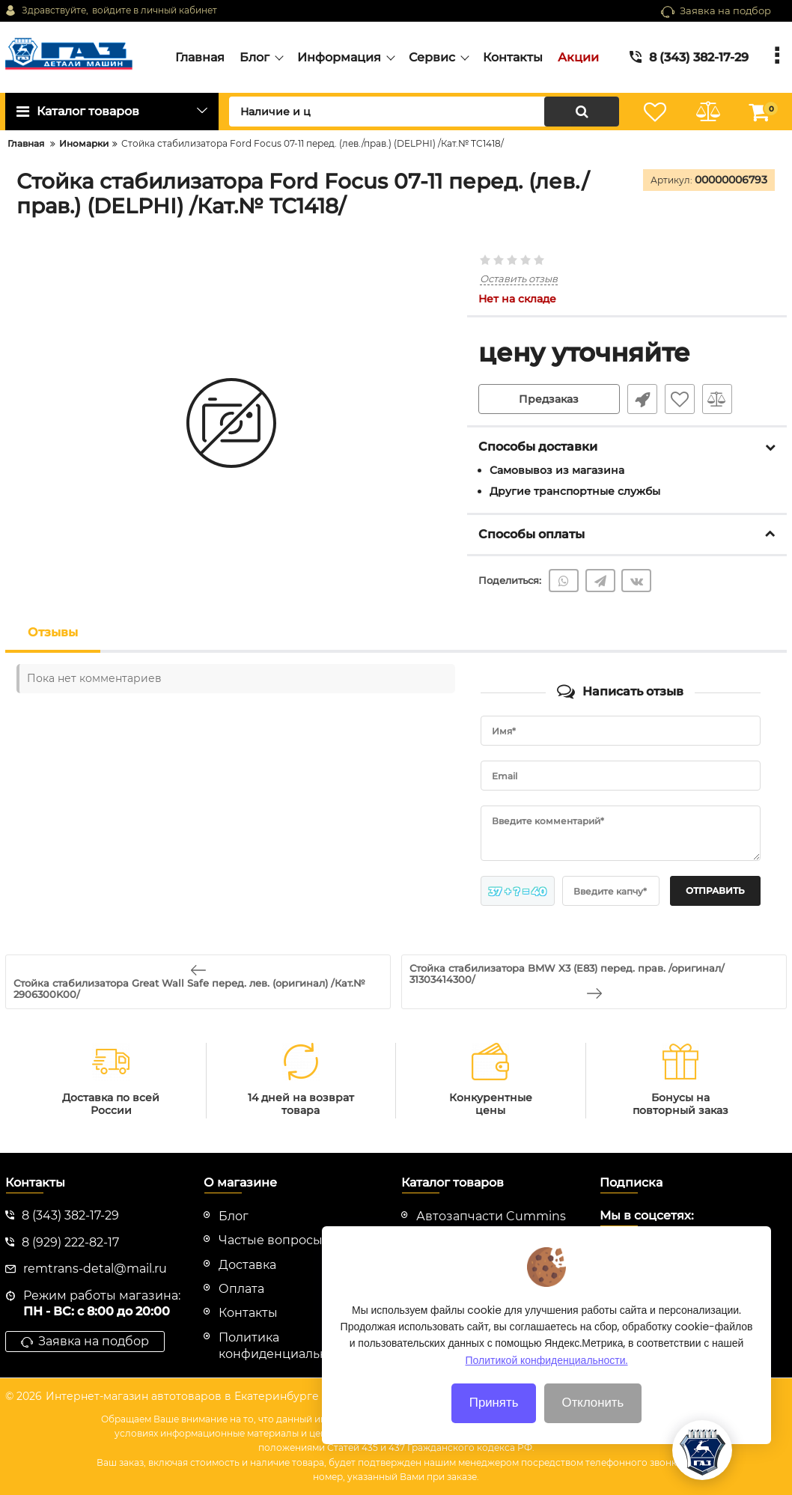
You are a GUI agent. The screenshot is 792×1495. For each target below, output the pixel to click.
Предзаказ (549, 399)
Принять (494, 1429)
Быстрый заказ (642, 399)
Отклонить (593, 1429)
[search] (424, 112)
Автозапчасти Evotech (486, 1240)
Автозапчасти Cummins (491, 1216)
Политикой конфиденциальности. (547, 1386)
